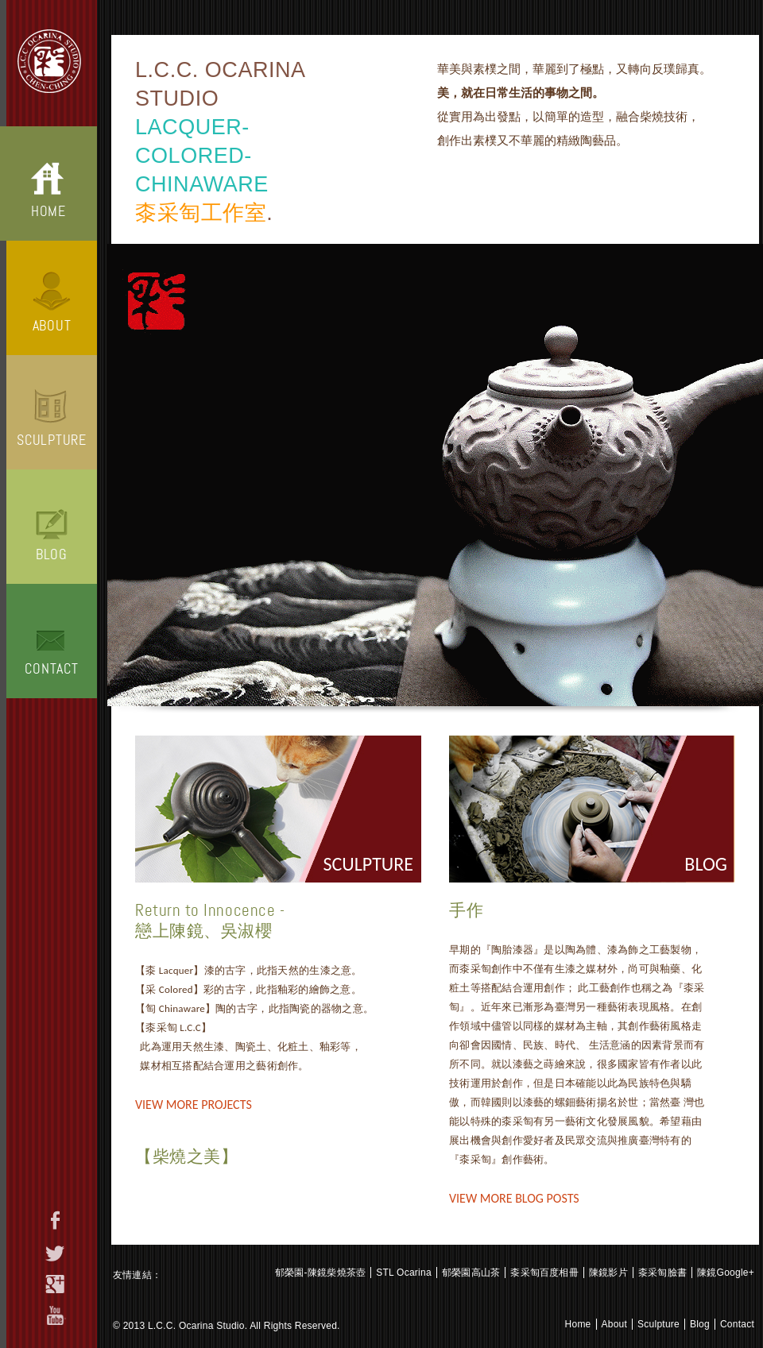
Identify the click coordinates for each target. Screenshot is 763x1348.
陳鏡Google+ (725, 1272)
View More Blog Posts (514, 1198)
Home (48, 211)
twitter (55, 1253)
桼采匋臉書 (662, 1272)
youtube (55, 1315)
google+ (55, 1284)
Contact (51, 669)
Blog (52, 554)
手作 (466, 910)
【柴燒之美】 (186, 1156)
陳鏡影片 (608, 1272)
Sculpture (51, 440)
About (52, 326)
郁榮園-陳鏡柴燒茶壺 (320, 1272)
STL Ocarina (404, 1272)
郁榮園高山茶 (471, 1272)
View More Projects (193, 1104)
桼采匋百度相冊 (544, 1272)
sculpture (368, 863)
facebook (55, 1220)
